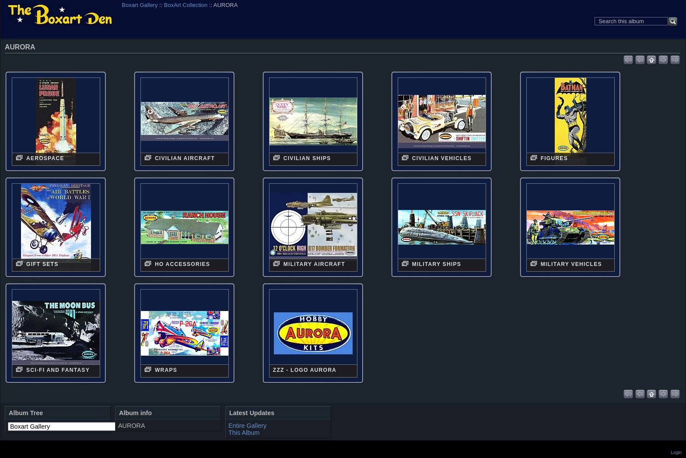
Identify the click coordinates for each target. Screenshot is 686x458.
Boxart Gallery (140, 5)
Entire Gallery (247, 425)
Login (676, 452)
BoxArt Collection (185, 5)
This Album (243, 432)
